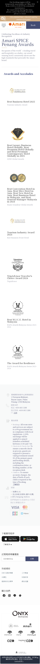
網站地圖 (25, 581)
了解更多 (6, 544)
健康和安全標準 (7, 581)
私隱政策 (25, 577)
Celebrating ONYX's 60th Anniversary (19, 18)
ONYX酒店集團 (7, 573)
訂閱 (32, 559)
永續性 (4, 577)
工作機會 (25, 573)
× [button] (37, 658)
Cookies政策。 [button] (19, 661)
